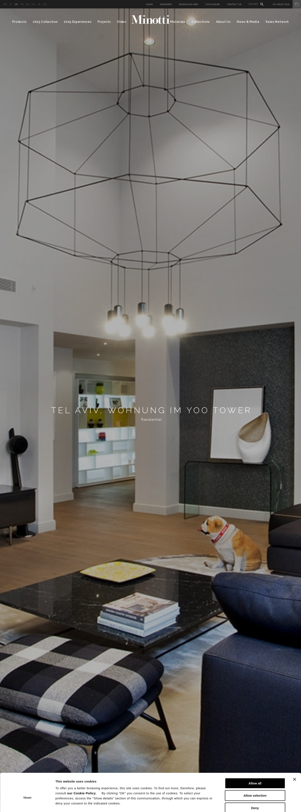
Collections (201, 21)
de (16, 4)
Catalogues (213, 4)
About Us (223, 21)
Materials (177, 21)
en (5, 4)
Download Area (188, 4)
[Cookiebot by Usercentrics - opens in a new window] (27, 804)
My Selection (287, 4)
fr (22, 4)
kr (44, 4)
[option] (150, 410)
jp (39, 4)
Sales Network (277, 21)
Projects (104, 21)
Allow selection (254, 773)
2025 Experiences (77, 21)
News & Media (248, 21)
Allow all (255, 760)
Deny (255, 785)
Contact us (234, 4)
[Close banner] (294, 756)
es (27, 4)
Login (149, 4)
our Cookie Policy (81, 770)
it (11, 4)
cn (33, 4)
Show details (222, 803)
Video (121, 21)
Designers (166, 4)
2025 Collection (45, 21)
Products (19, 21)
